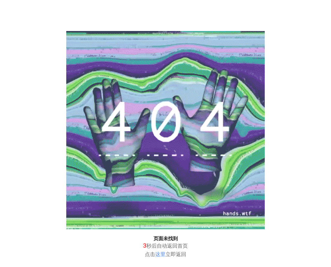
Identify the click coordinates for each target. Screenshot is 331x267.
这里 (160, 254)
